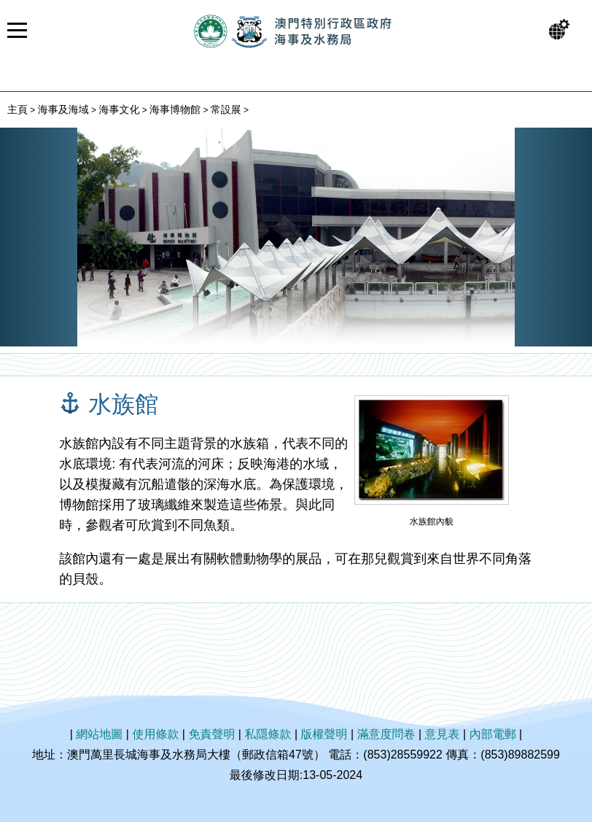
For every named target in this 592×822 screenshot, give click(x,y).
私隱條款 (267, 734)
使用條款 (155, 734)
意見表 (442, 734)
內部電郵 (493, 734)
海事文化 (118, 109)
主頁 (17, 109)
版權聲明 (324, 734)
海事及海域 (63, 109)
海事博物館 (174, 109)
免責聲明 (211, 734)
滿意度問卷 (386, 734)
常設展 (226, 109)
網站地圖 (99, 734)
